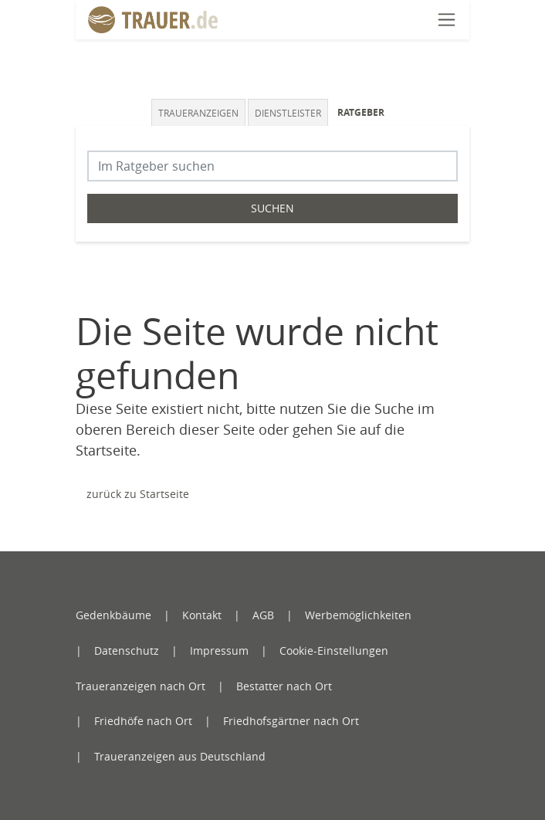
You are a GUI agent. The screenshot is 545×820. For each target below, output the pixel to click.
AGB (263, 615)
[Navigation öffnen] (446, 19)
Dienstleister (288, 113)
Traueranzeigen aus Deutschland (180, 756)
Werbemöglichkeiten (358, 615)
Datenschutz (126, 650)
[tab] (199, 112)
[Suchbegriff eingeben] (272, 166)
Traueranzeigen (198, 113)
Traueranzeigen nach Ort (140, 686)
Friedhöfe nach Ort (143, 720)
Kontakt (202, 615)
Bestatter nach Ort (284, 686)
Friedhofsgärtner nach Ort (291, 720)
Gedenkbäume (113, 615)
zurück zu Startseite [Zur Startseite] (137, 493)
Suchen (272, 208)
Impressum (219, 650)
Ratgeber (360, 112)
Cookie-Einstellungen (333, 650)
